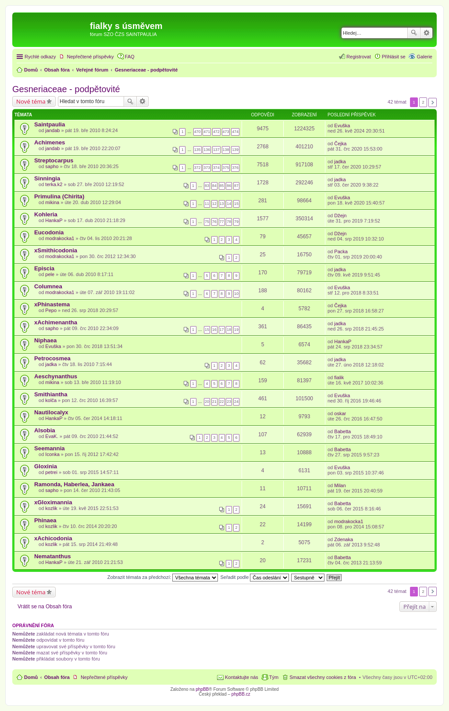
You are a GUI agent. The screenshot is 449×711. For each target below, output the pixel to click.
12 (214, 203)
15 (236, 203)
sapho (51, 166)
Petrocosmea (52, 358)
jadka (340, 161)
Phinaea (45, 520)
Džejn (340, 215)
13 (222, 203)
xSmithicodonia (55, 250)
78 (229, 221)
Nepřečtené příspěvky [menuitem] (90, 56)
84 (214, 185)
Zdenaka (343, 539)
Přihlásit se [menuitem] (394, 56)
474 (235, 131)
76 (214, 221)
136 (206, 149)
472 (216, 131)
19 (236, 329)
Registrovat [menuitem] (358, 56)
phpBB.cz (241, 694)
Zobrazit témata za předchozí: (162, 577)
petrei (51, 472)
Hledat (413, 33)
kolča (51, 400)
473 (226, 131)
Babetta (342, 431)
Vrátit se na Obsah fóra (45, 606)
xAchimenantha (55, 322)
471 (206, 131)
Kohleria (45, 214)
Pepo (51, 310)
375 (226, 167)
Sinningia (47, 178)
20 (207, 401)
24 (236, 401)
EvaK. (51, 436)
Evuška (342, 125)
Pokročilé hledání (426, 33)
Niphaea (45, 340)
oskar (340, 413)
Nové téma (31, 101)
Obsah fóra (57, 677)
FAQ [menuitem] (130, 56)
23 (229, 401)
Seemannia (49, 448)
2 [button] (423, 102)
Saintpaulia (49, 124)
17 (222, 329)
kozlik (51, 508)
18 (229, 329)
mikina (52, 202)
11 (207, 203)
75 (207, 221)
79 (236, 221)
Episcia (44, 268)
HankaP (53, 220)
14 (229, 203)
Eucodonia (49, 232)
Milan (340, 485)
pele (49, 274)
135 (197, 149)
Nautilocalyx (51, 412)
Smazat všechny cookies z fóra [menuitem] (322, 677)
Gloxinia (45, 466)
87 (236, 185)
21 (214, 401)
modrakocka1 (59, 238)
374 (216, 167)
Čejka (340, 143)
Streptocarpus (53, 160)
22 (222, 401)
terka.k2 (53, 184)
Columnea (48, 286)
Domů (31, 677)
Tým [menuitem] (273, 677)
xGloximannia (53, 502)
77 (222, 221)
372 (197, 167)
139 (235, 149)
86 (229, 185)
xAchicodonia (53, 538)
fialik (339, 377)
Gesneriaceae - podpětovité (66, 89)
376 (235, 167)
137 (216, 149)
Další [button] (432, 102)
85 (222, 185)
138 (226, 149)
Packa (341, 251)
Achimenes (49, 142)
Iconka (52, 454)
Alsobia (44, 430)
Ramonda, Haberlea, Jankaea (74, 484)
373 (206, 167)
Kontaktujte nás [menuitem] (241, 677)
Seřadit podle (254, 577)
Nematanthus (52, 556)
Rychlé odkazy (40, 56)
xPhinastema (52, 304)
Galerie (424, 56)
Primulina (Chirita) (59, 196)
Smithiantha (50, 394)
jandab (52, 130)
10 (236, 293)
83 (207, 185)
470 (197, 131)
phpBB (202, 689)
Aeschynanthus (55, 376)
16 (214, 329)
